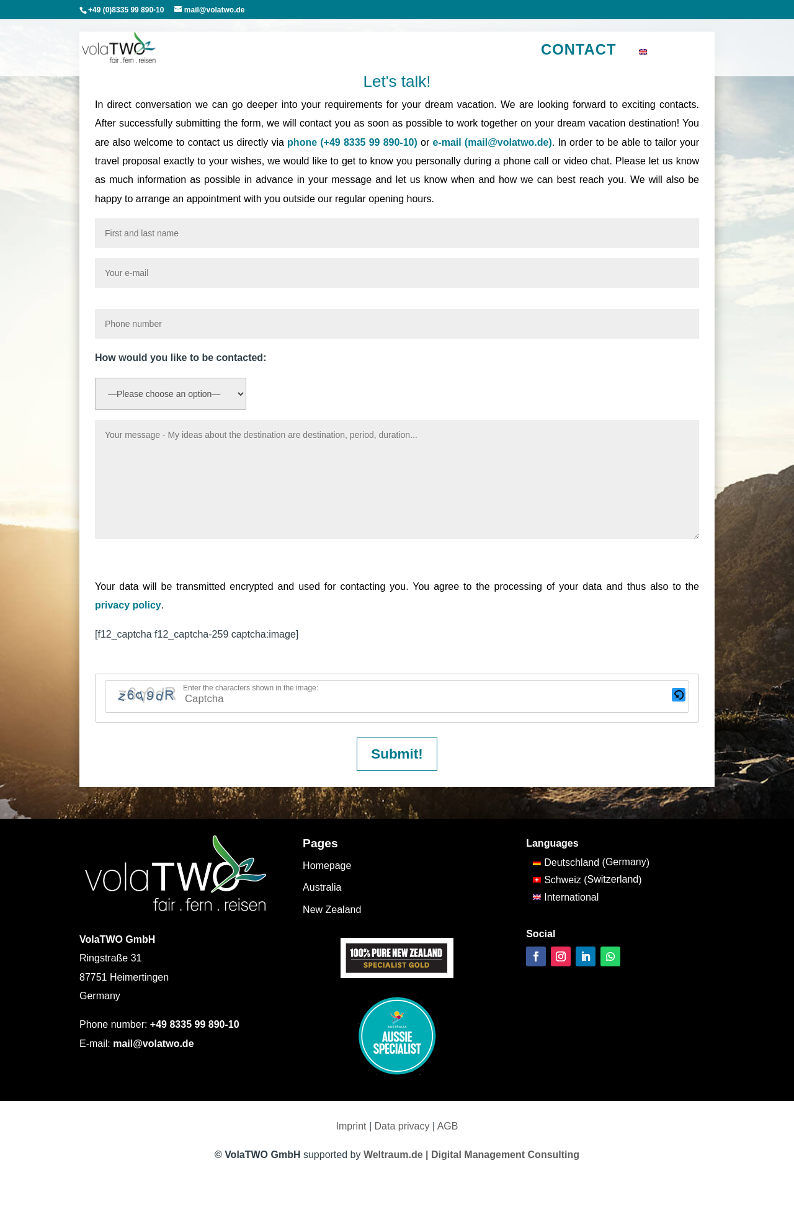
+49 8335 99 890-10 (194, 1024)
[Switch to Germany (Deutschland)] (591, 862)
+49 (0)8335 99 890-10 (126, 10)
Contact (579, 49)
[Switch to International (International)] (591, 897)
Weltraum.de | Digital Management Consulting (471, 1154)
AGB (447, 1126)
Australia (220, 51)
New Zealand (281, 51)
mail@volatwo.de (153, 1043)
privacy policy (128, 605)
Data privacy (402, 1126)
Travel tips (417, 51)
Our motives (480, 51)
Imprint (351, 1126)
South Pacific (352, 51)
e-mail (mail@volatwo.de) (491, 142)
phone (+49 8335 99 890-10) (352, 142)
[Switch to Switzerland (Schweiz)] (591, 880)
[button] (678, 696)
